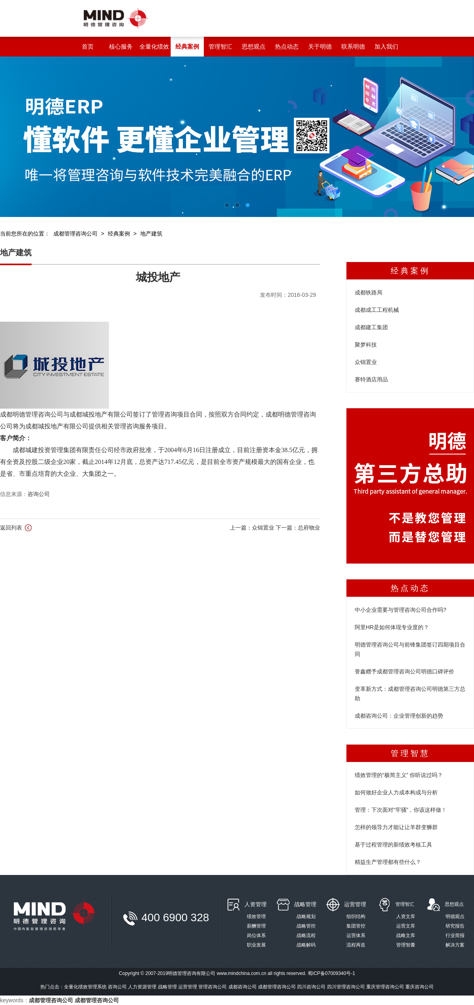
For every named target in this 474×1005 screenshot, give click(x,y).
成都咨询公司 (242, 987)
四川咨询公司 (311, 987)
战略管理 (305, 904)
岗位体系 (256, 935)
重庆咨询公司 (419, 987)
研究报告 (455, 926)
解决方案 (455, 945)
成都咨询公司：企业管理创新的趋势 (399, 716)
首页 (88, 46)
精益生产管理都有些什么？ (388, 862)
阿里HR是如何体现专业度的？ (392, 627)
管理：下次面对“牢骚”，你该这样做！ (401, 810)
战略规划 (306, 916)
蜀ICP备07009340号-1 (331, 973)
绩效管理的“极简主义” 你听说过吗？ (399, 775)
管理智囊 (405, 945)
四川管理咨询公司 (346, 987)
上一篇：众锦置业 (253, 527)
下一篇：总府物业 (298, 527)
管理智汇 (404, 904)
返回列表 (16, 528)
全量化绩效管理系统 (85, 987)
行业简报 (455, 935)
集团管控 (355, 926)
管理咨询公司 (212, 987)
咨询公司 (39, 494)
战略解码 (306, 945)
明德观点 (455, 916)
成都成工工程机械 (377, 310)
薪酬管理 (256, 926)
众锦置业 (366, 362)
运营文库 (405, 926)
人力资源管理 (142, 987)
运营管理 (355, 904)
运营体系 (355, 935)
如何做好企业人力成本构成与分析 (396, 792)
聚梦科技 (366, 344)
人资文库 (405, 916)
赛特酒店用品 (371, 379)
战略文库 (405, 935)
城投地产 (158, 277)
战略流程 (306, 935)
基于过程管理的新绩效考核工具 (393, 844)
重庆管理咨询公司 (385, 987)
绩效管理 (256, 916)
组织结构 (355, 916)
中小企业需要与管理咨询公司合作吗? (400, 610)
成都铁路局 (368, 292)
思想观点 (454, 904)
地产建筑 (151, 233)
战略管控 (306, 926)
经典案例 (119, 233)
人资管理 (256, 904)
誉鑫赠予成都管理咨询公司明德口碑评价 (404, 671)
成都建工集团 (371, 327)
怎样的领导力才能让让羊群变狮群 (396, 827)
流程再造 (355, 945)
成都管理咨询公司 (75, 233)
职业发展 (256, 945)
